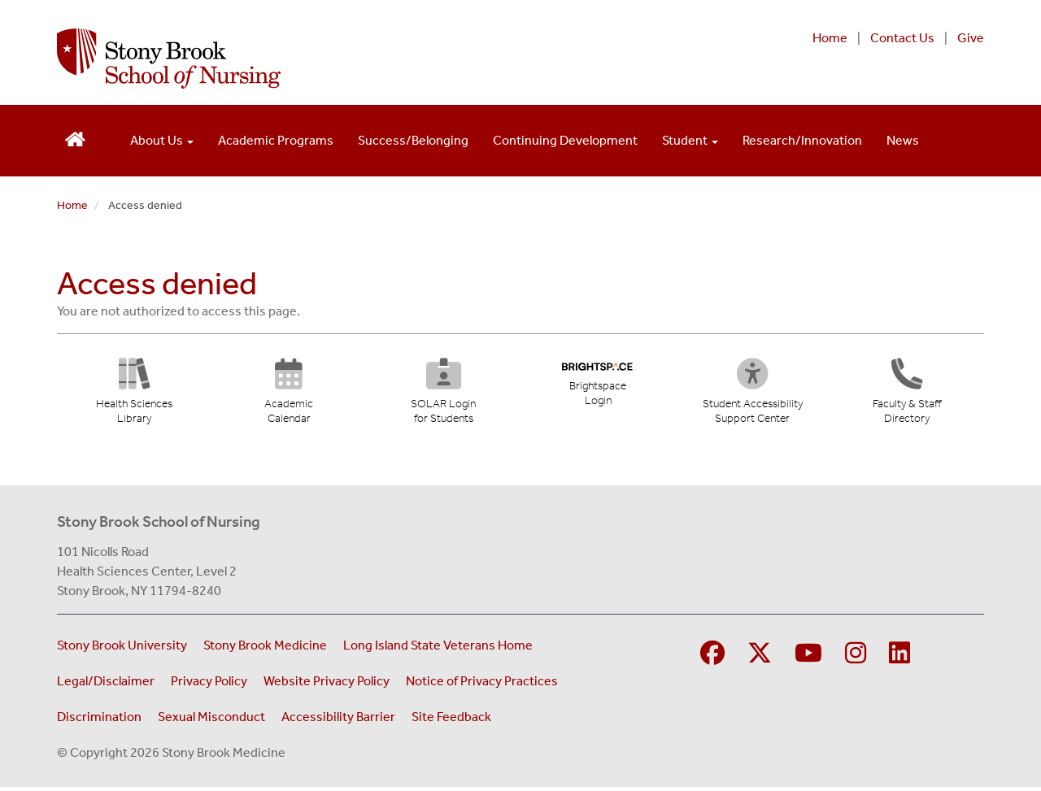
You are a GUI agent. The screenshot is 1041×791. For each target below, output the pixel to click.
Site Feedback (451, 720)
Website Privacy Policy (327, 685)
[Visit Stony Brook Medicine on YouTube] (808, 658)
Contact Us (902, 38)
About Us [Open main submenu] (162, 140)
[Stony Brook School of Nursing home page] (353, 58)
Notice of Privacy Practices (482, 685)
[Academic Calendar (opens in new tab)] (289, 396)
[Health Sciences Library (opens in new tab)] (134, 396)
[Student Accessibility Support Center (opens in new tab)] (756, 396)
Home (829, 38)
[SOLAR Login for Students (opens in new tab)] (443, 396)
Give (970, 38)
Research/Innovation (802, 140)
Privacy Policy (209, 685)
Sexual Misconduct (211, 720)
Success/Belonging (413, 140)
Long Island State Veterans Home (438, 649)
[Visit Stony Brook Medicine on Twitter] (759, 658)
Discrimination (99, 720)
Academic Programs (275, 140)
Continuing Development (565, 140)
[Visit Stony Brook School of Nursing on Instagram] (855, 658)
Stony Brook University (122, 649)
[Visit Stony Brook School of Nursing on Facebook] (712, 658)
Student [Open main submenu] (690, 140)
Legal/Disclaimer (106, 685)
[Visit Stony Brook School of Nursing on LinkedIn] (899, 658)
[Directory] (906, 396)
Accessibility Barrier (338, 720)
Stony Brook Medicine (265, 649)
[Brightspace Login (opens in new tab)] (597, 387)
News (902, 140)
